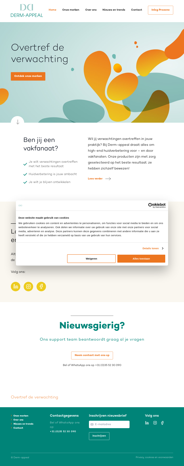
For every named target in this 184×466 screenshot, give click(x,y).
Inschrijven (99, 436)
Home (52, 10)
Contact (136, 10)
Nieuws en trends (113, 10)
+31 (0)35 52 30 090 (63, 431)
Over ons (91, 10)
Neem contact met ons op (92, 355)
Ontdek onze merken (28, 76)
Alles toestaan (141, 258)
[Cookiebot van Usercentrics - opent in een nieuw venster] (151, 205)
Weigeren (91, 258)
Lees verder (95, 178)
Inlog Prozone (161, 10)
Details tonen (151, 248)
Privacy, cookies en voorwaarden (154, 457)
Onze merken (70, 10)
